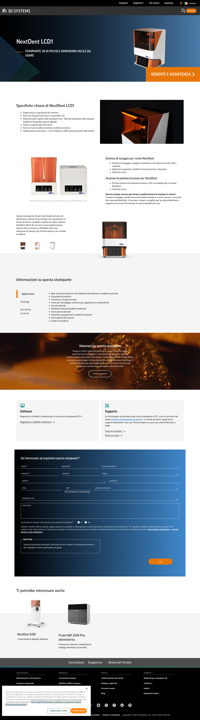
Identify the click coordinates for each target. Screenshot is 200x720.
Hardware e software (87, 10)
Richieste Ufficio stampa (70, 683)
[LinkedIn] (122, 705)
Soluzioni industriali (25, 683)
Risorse (104, 672)
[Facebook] (114, 705)
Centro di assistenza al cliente (128, 419)
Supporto (138, 2)
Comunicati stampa (67, 678)
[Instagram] (130, 705)
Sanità (147, 688)
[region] (46, 701)
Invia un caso (112, 434)
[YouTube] (98, 705)
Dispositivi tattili (152, 693)
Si (81, 522)
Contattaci (191, 11)
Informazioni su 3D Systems (28, 678)
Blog (103, 693)
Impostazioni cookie (57, 711)
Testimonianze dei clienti (112, 678)
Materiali (124, 10)
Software (148, 683)
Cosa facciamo (22, 672)
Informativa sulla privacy (159, 529)
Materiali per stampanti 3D (156, 678)
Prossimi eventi (108, 688)
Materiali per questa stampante (100, 345)
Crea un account (114, 430)
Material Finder (120, 662)
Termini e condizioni (111, 714)
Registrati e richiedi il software (36, 421)
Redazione (63, 672)
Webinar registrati (109, 683)
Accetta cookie (78, 711)
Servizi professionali (160, 10)
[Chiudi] (86, 688)
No (89, 522)
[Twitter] (106, 705)
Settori (50, 10)
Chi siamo (154, 3)
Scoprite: (123, 3)
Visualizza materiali (100, 373)
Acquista (168, 3)
